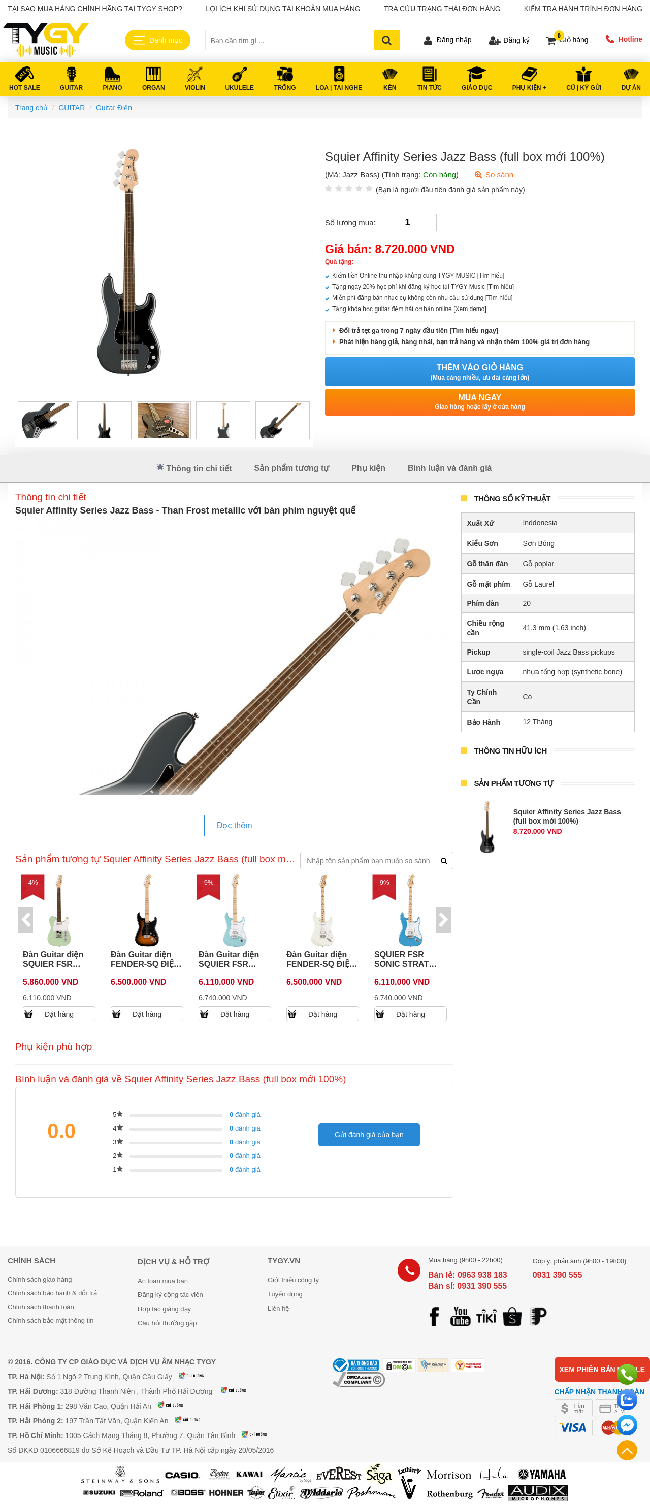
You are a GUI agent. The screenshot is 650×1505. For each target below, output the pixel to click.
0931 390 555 (557, 1275)
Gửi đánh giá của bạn (369, 1135)
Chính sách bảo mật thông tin (50, 1320)
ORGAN (153, 87)
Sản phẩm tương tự (291, 468)
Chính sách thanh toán (41, 1307)
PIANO (112, 87)
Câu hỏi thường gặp (167, 1323)
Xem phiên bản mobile (602, 1369)
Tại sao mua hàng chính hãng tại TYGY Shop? (95, 9)
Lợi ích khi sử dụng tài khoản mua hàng (283, 9)
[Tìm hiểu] (491, 275)
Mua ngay (480, 402)
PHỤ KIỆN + (529, 87)
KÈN (389, 87)
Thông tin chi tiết (194, 468)
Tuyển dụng (285, 1294)
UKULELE (239, 87)
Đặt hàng (59, 1014)
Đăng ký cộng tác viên (170, 1294)
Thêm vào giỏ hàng (480, 372)
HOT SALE (24, 87)
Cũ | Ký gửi (583, 87)
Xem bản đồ (197, 1375)
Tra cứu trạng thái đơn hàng (442, 9)
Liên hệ (278, 1308)
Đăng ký (516, 40)
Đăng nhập (454, 40)
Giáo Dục (477, 87)
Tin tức (429, 87)
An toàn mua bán (163, 1281)
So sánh (493, 174)
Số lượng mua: (350, 222)
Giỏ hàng (574, 40)
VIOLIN (195, 87)
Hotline (630, 39)
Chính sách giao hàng (40, 1279)
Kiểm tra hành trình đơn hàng (583, 9)
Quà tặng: (339, 261)
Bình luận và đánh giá (450, 468)
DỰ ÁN (631, 87)
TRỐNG (285, 87)
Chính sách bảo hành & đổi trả (52, 1293)
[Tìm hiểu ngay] (473, 330)
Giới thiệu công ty (293, 1280)
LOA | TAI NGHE (339, 87)
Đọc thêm (234, 825)
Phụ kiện (368, 468)
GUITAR (71, 87)
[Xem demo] (469, 309)
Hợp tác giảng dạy (164, 1309)
